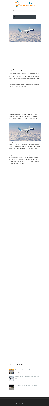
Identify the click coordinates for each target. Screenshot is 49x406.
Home (14, 403)
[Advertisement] (25, 55)
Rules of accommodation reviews (25, 403)
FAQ (17, 403)
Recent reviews (36, 403)
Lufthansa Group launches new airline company (26, 385)
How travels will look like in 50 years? (24, 369)
